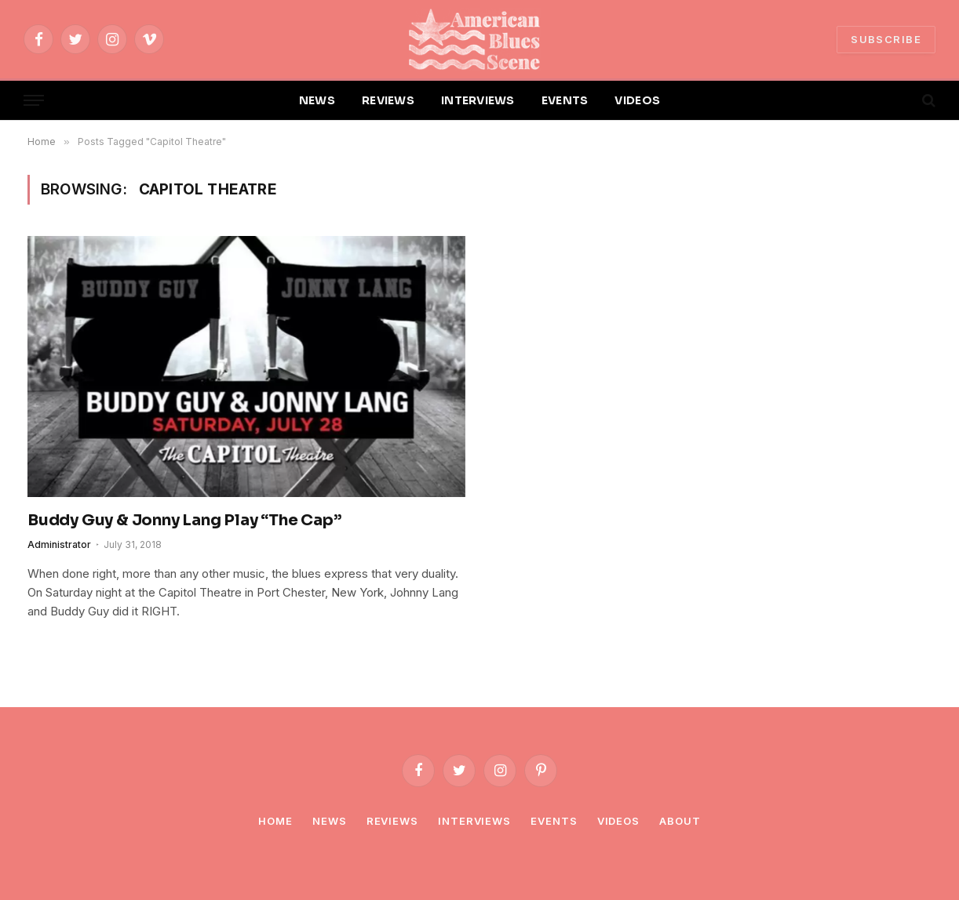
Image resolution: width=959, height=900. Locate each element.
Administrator (59, 544)
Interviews (474, 821)
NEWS (317, 100)
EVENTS (565, 100)
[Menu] (34, 100)
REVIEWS (388, 100)
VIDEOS (637, 100)
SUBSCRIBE (886, 39)
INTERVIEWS (478, 100)
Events (554, 821)
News (329, 821)
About (680, 821)
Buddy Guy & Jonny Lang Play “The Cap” (184, 520)
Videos (618, 821)
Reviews (392, 821)
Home (275, 821)
